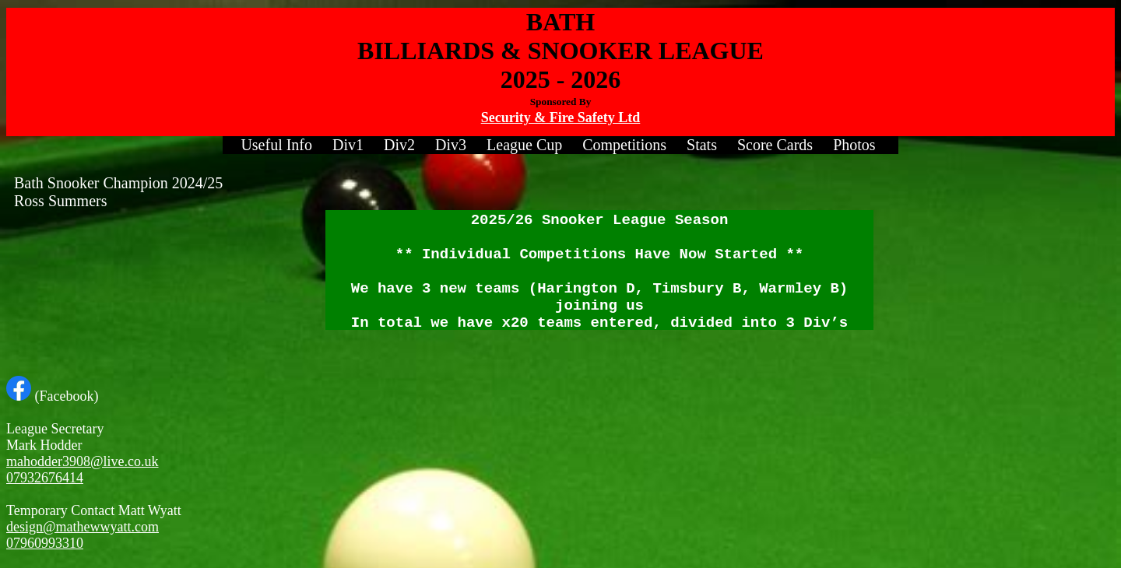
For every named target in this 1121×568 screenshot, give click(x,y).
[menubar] (560, 145)
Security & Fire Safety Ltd (561, 117)
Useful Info (276, 144)
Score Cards (775, 144)
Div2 (399, 144)
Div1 (348, 144)
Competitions (624, 144)
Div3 (450, 144)
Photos (854, 144)
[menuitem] (276, 145)
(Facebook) (52, 396)
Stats (702, 144)
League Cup (524, 144)
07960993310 (44, 543)
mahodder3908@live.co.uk (82, 461)
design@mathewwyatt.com (82, 527)
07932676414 (44, 478)
